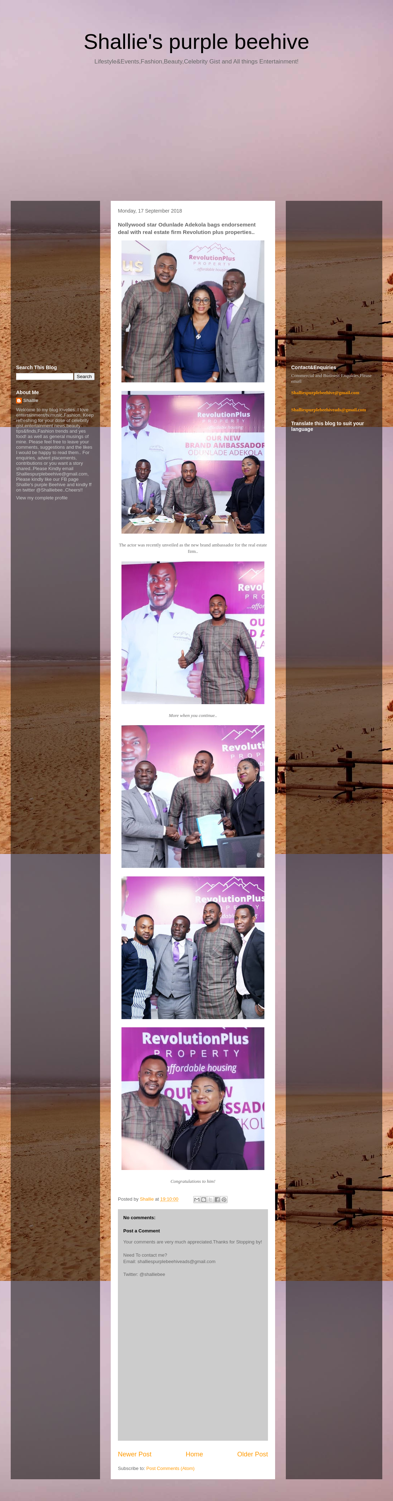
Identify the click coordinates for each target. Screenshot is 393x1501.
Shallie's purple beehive (196, 42)
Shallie (30, 400)
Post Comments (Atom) (170, 1468)
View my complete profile (42, 497)
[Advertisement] (196, 135)
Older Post (252, 1454)
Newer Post (134, 1454)
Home (194, 1454)
